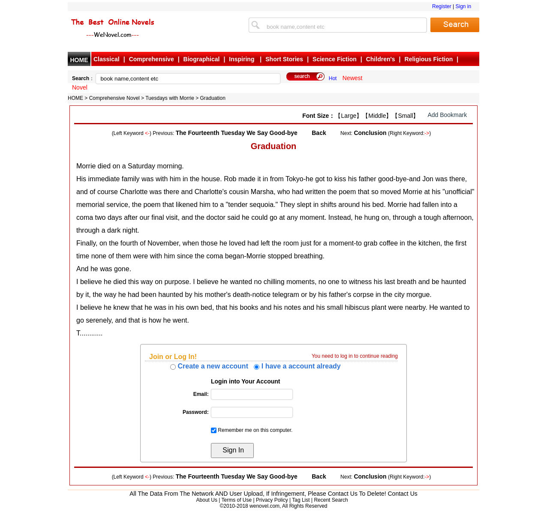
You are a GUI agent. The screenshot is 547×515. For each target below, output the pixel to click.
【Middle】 (377, 115)
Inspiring (242, 59)
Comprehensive (151, 59)
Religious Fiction (429, 59)
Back (319, 132)
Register (441, 6)
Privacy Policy (272, 500)
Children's (380, 59)
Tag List (301, 500)
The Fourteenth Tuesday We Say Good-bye (237, 132)
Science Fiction (335, 59)
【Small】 (405, 115)
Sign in (463, 6)
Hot (333, 78)
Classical (106, 59)
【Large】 (348, 115)
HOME (79, 60)
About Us (206, 500)
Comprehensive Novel (114, 98)
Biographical (201, 59)
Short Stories (284, 59)
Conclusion (370, 132)
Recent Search (331, 500)
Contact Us (403, 493)
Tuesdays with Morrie (169, 98)
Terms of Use (236, 500)
